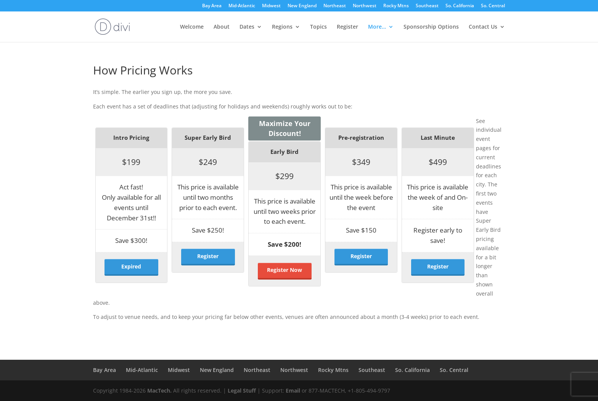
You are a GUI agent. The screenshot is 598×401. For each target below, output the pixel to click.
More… (377, 27)
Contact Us (483, 27)
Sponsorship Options (431, 27)
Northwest (364, 6)
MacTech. (159, 390)
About (222, 27)
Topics (318, 27)
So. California (459, 6)
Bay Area (212, 6)
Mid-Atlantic (241, 6)
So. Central (493, 6)
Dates (247, 27)
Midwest (271, 6)
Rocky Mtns (396, 6)
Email (293, 390)
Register (347, 27)
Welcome (192, 27)
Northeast (334, 6)
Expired (131, 266)
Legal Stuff (242, 390)
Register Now (284, 269)
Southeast (427, 6)
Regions (282, 27)
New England (302, 6)
